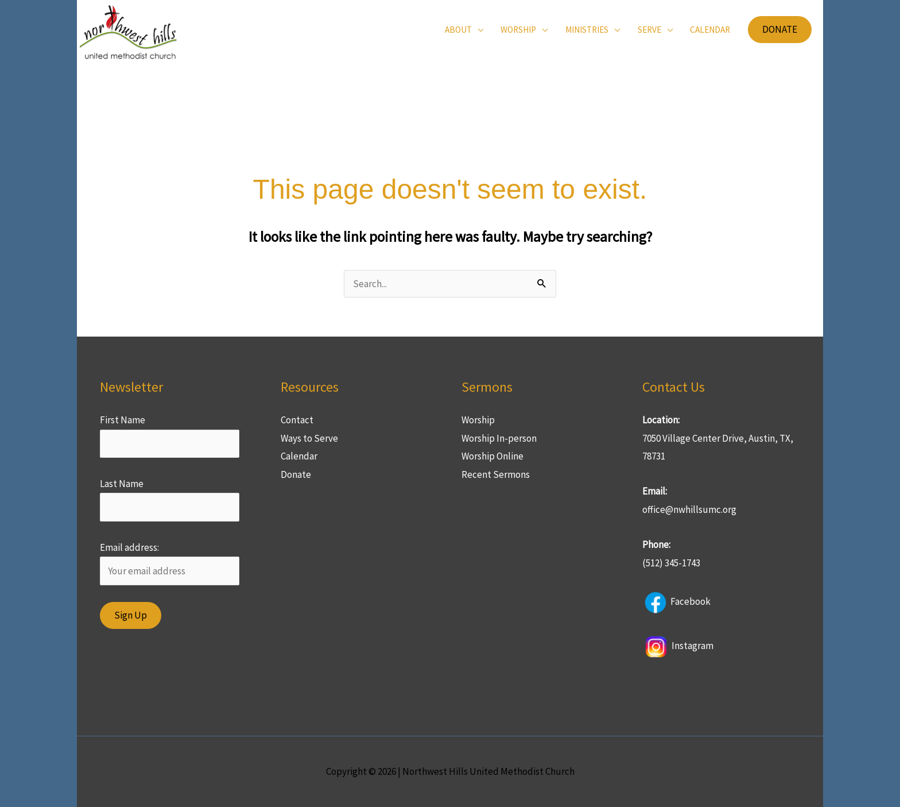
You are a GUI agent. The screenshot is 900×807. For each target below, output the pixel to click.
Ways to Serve (309, 438)
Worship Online (492, 456)
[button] (780, 29)
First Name (122, 420)
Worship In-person (499, 438)
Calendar (299, 456)
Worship (478, 420)
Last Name (121, 483)
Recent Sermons (495, 474)
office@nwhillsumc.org (689, 509)
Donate (296, 474)
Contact (297, 420)
